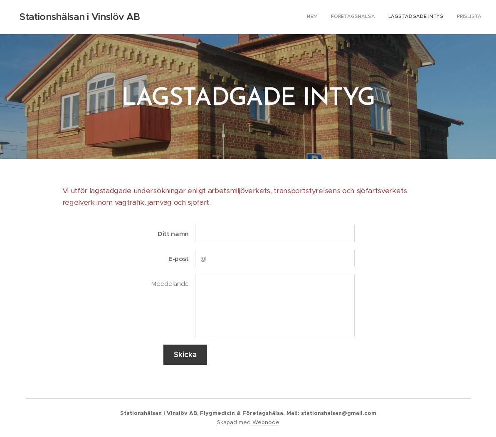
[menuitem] (443, 17)
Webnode (265, 422)
